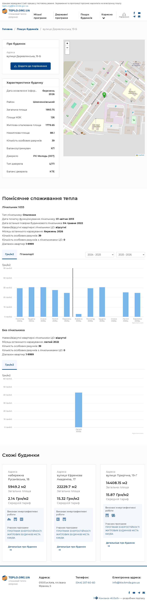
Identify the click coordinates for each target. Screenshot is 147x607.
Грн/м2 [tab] (9, 254)
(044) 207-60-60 (85, 582)
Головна (7, 29)
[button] (104, 95)
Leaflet (140, 155)
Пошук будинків (86, 16)
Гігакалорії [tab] (27, 254)
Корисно (107, 14)
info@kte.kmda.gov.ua (126, 582)
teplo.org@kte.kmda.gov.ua (15, 6)
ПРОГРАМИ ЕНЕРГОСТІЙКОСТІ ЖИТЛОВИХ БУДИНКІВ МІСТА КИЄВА (24, 534)
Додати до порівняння (32, 66)
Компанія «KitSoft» (109, 598)
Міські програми (40, 16)
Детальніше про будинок (22, 548)
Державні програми (61, 16)
